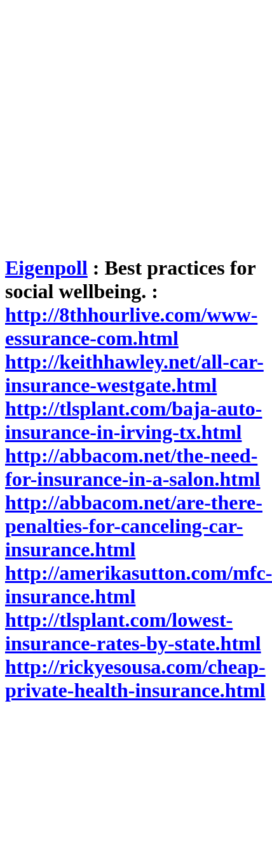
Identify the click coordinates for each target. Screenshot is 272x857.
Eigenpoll (46, 267)
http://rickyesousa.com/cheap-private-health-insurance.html (135, 678)
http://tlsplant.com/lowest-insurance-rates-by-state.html (133, 631)
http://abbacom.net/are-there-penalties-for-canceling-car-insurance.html (133, 526)
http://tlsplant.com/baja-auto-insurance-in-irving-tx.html (133, 420)
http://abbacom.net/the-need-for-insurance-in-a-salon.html (132, 467)
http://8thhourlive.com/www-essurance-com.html (131, 326)
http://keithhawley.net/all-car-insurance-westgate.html (134, 373)
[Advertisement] (119, 124)
